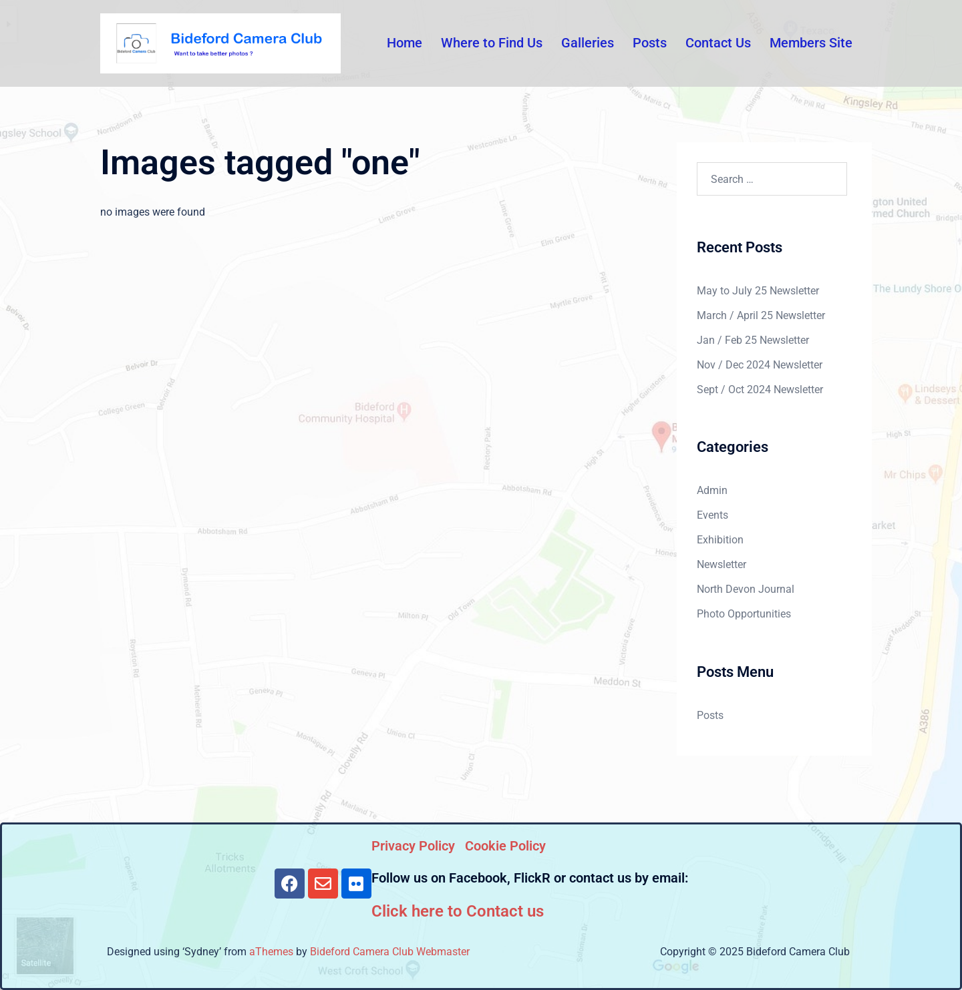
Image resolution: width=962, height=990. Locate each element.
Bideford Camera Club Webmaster (390, 951)
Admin (712, 490)
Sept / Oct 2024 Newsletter (760, 389)
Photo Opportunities (744, 613)
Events (712, 515)
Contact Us (718, 43)
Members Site (811, 43)
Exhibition (720, 539)
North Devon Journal (745, 589)
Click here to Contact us (457, 911)
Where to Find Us (491, 43)
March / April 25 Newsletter (761, 315)
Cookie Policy (505, 846)
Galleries (587, 43)
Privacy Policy (413, 846)
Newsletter (721, 564)
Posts (650, 43)
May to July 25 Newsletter (758, 290)
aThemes (271, 951)
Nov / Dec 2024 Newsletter (759, 364)
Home (404, 43)
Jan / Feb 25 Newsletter (753, 340)
